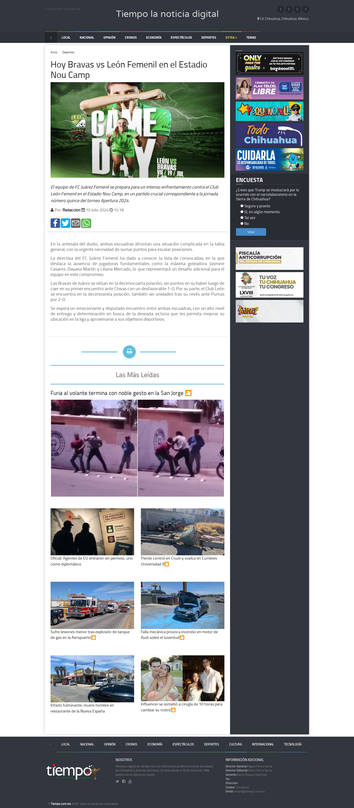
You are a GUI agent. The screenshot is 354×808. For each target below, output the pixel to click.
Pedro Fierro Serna (249, 770)
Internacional (263, 744)
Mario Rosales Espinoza (246, 775)
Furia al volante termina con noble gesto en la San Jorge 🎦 (121, 393)
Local (66, 37)
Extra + (231, 37)
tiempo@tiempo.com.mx (245, 791)
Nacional (87, 37)
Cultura (235, 744)
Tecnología (292, 744)
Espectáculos (181, 37)
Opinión (109, 37)
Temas (251, 37)
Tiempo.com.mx (61, 804)
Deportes (208, 37)
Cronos (131, 37)
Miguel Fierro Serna (249, 766)
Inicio (54, 52)
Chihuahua (237, 787)
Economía (153, 37)
